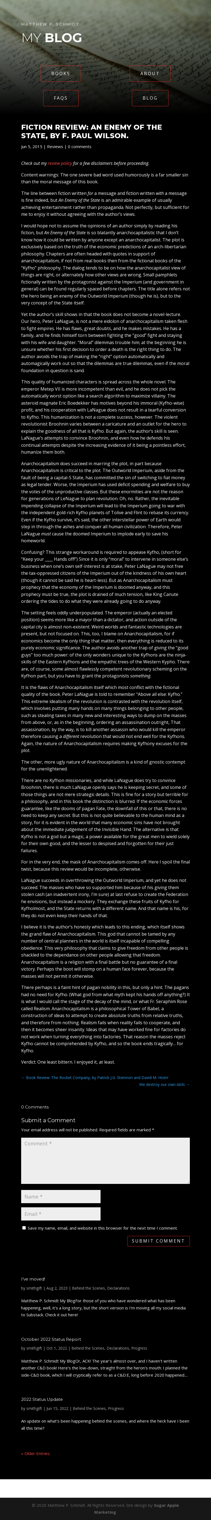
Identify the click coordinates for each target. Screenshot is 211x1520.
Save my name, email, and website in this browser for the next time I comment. (103, 1228)
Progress (139, 1348)
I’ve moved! (33, 1279)
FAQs (61, 98)
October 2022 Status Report (51, 1339)
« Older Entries (35, 1453)
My (51, 37)
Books (60, 73)
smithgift (34, 1288)
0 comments (79, 146)
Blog (150, 98)
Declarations (118, 1288)
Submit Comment (158, 1241)
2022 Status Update (42, 1399)
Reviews (55, 146)
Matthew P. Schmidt (50, 24)
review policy (60, 163)
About (150, 73)
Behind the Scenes (88, 1288)
